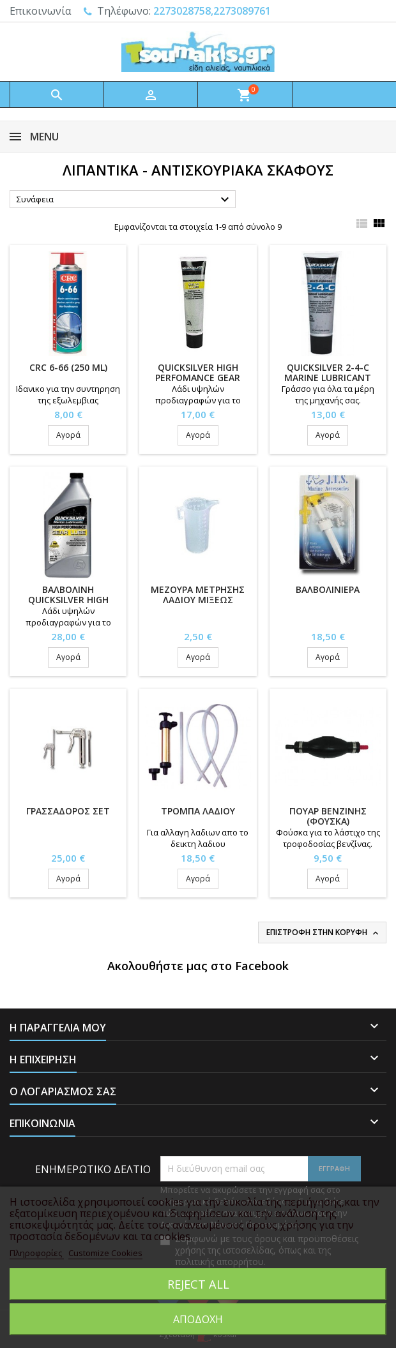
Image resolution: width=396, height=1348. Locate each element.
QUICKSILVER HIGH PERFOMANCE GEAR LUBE (197, 377)
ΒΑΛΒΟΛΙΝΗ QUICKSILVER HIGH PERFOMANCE (68, 599)
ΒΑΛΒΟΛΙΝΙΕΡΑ (328, 589)
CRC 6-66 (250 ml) (68, 367)
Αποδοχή (198, 1319)
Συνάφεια (124, 199)
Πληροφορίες (37, 1253)
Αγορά (68, 435)
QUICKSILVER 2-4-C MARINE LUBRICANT (327, 372)
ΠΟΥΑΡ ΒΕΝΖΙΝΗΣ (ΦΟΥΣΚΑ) (328, 816)
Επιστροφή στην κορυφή (323, 932)
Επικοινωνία (40, 11)
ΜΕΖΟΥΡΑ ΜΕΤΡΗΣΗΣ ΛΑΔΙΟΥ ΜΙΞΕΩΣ (198, 594)
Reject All (198, 1284)
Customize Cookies (105, 1253)
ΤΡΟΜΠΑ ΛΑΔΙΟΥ (198, 811)
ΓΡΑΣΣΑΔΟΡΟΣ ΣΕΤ (68, 811)
